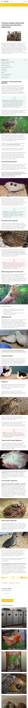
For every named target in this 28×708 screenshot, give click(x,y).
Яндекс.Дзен (11, 699)
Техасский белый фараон (6, 74)
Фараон (2, 72)
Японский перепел (5, 77)
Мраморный (3, 68)
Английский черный (5, 65)
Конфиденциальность (4, 698)
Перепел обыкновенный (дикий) (7, 61)
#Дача (15, 5)
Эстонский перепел (5, 75)
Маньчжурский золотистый (6, 67)
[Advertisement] (14, 13)
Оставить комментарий (7, 600)
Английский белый (5, 63)
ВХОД (25, 1)
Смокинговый (4, 70)
